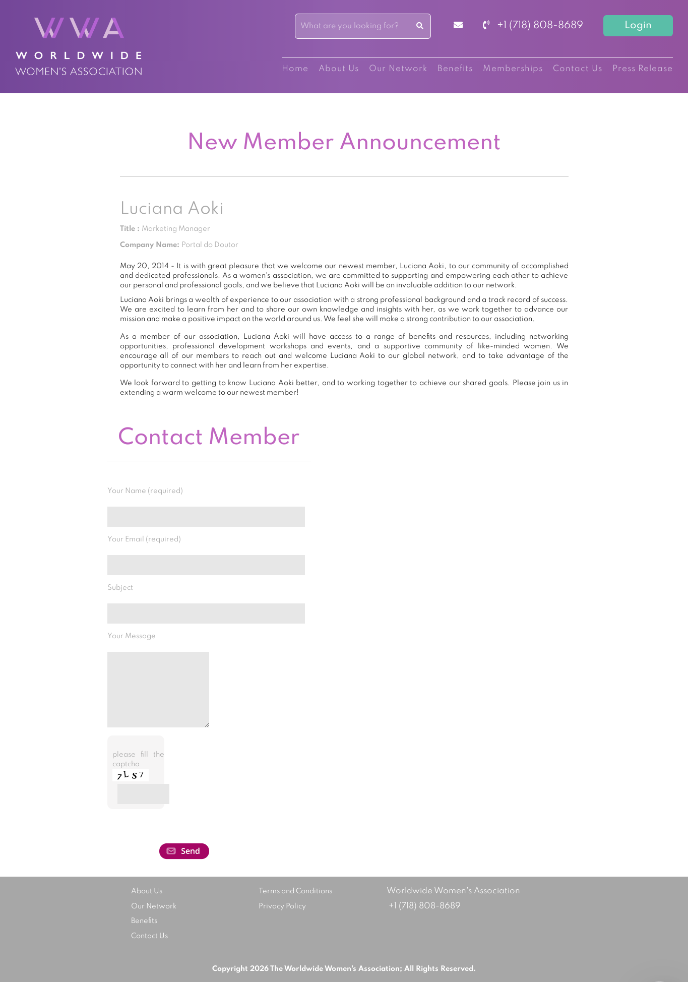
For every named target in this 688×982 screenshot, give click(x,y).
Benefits (455, 69)
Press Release (642, 69)
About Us (339, 69)
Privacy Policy (282, 906)
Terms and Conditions (295, 891)
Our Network (398, 69)
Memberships (513, 69)
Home (295, 69)
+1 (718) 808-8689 (533, 26)
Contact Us (577, 69)
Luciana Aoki (172, 209)
